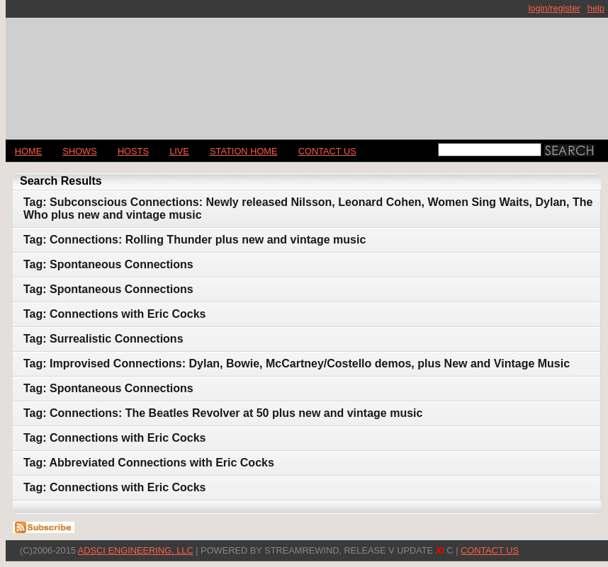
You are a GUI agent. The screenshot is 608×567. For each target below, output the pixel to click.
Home (28, 151)
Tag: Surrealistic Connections (103, 339)
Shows (79, 151)
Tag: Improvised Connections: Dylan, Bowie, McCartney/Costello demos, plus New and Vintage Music (296, 363)
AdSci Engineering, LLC (135, 550)
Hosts (133, 151)
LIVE (179, 151)
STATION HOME (244, 151)
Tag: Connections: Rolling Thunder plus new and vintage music (194, 240)
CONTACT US (327, 151)
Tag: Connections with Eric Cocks (114, 314)
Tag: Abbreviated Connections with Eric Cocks (148, 463)
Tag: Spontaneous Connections (108, 264)
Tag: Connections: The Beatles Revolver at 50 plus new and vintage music (222, 413)
